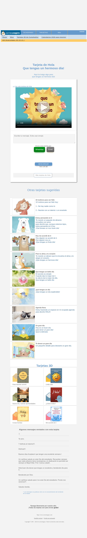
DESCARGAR (43, 164)
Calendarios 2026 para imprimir (54, 37)
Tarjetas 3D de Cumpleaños (27, 37)
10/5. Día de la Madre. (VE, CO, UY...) (13, 40)
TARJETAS (43, 32)
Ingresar (82, 31)
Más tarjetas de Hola (42, 175)
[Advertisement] (53, 15)
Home (4, 37)
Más (59, 32)
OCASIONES (28, 32)
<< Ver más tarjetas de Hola (22, 86)
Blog (12, 37)
